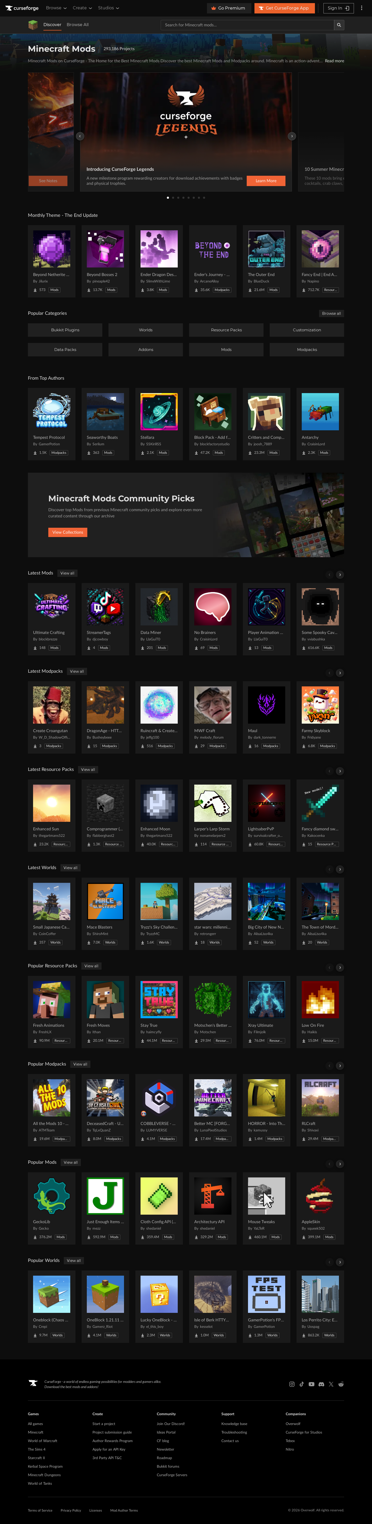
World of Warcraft (42, 1441)
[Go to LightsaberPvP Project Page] (266, 815)
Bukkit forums (168, 1466)
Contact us (230, 1441)
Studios (109, 8)
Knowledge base (234, 1424)
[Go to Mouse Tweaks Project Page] (266, 1208)
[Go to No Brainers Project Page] (213, 619)
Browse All (78, 24)
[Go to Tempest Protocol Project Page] (51, 424)
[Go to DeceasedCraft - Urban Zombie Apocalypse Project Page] (105, 1110)
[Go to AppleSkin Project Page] (320, 1208)
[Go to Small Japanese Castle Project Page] (51, 914)
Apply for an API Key (108, 1449)
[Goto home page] (22, 8)
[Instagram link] (292, 1384)
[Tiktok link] (302, 1384)
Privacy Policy (71, 1510)
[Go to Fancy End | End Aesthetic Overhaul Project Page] (320, 261)
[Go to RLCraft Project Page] (320, 1110)
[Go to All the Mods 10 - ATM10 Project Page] (51, 1110)
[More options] (362, 8)
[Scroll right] (340, 575)
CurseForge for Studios (304, 1432)
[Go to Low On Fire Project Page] (320, 1012)
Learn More (266, 181)
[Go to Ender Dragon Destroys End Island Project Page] (159, 261)
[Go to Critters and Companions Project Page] (266, 424)
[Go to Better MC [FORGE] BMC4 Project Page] (213, 1110)
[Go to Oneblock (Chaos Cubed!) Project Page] (51, 1306)
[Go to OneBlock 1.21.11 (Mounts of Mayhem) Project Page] (105, 1306)
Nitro (290, 1449)
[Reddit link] (341, 1384)
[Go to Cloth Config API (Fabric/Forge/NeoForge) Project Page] (159, 1208)
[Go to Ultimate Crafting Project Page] (51, 619)
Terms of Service (40, 1510)
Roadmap (164, 1458)
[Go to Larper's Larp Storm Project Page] (213, 815)
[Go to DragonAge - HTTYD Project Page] (105, 717)
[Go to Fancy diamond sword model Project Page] (320, 815)
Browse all (331, 313)
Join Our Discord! (171, 1424)
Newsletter (165, 1449)
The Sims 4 (36, 1449)
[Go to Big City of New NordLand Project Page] (266, 914)
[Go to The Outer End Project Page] (266, 261)
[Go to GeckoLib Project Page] (51, 1208)
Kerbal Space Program (45, 1466)
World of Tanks (40, 1483)
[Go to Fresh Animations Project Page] (51, 1012)
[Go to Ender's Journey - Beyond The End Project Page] (213, 261)
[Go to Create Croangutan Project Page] (51, 717)
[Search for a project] (247, 25)
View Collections (67, 532)
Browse (57, 8)
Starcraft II (36, 1458)
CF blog (163, 1441)
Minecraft (35, 1432)
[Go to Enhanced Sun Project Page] (51, 815)
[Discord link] (321, 1384)
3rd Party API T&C (107, 1458)
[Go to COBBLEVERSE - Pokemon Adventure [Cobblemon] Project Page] (159, 1110)
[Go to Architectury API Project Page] (213, 1208)
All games (35, 1424)
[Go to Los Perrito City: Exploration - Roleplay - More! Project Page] (320, 1306)
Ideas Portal (166, 1432)
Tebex (290, 1441)
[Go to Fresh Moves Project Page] (105, 1012)
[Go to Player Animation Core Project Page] (266, 619)
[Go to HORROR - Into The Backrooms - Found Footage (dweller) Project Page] (266, 1110)
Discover (52, 24)
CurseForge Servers (172, 1475)
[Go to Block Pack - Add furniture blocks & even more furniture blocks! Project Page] (213, 424)
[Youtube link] (311, 1384)
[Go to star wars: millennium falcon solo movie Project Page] (213, 914)
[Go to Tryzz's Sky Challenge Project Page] (159, 914)
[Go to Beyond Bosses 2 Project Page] (105, 261)
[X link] (331, 1384)
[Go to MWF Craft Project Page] (213, 717)
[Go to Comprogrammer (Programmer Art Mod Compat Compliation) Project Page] (105, 815)
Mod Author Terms (124, 1510)
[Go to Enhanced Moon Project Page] (159, 815)
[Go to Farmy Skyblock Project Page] (320, 717)
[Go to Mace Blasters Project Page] (105, 914)
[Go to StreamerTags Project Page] (105, 619)
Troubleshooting (234, 1432)
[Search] (339, 25)
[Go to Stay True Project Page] (159, 1012)
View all (67, 573)
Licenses (95, 1510)
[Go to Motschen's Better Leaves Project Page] (213, 1012)
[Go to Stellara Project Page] (159, 424)
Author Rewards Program (112, 1441)
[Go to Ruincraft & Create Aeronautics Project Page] (159, 717)
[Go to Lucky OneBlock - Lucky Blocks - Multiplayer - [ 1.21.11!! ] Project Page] (159, 1306)
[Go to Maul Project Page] (266, 717)
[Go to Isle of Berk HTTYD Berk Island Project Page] (213, 1306)
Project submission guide (112, 1432)
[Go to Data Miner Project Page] (159, 619)
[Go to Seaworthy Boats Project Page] (105, 424)
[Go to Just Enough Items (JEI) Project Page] (105, 1208)
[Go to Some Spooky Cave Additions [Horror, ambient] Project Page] (320, 619)
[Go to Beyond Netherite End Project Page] (51, 261)
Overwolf (293, 1424)
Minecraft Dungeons (44, 1475)
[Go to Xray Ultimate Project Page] (266, 1012)
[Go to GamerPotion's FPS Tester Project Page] (266, 1306)
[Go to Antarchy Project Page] (320, 424)
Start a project (103, 1424)
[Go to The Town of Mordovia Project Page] (320, 914)
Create (83, 8)
